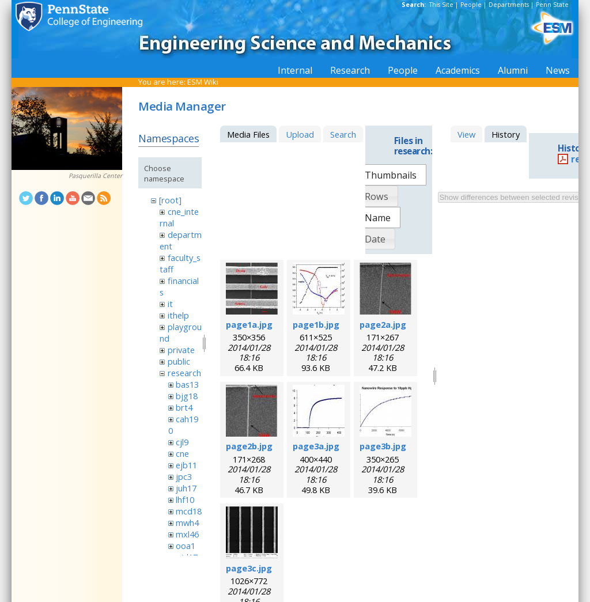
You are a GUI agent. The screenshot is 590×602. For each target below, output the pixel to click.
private (181, 349)
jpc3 (184, 476)
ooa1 (185, 545)
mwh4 (187, 522)
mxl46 (187, 534)
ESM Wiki (202, 82)
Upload (300, 134)
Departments (509, 5)
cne (182, 453)
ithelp (178, 315)
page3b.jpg (383, 446)
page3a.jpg (316, 446)
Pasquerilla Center (95, 176)
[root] (170, 200)
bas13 (187, 384)
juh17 (186, 488)
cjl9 (182, 442)
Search (343, 134)
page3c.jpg (249, 568)
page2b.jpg (249, 446)
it (170, 303)
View (466, 134)
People (471, 5)
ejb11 (186, 465)
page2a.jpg (383, 324)
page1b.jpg (316, 324)
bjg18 (187, 396)
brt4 (184, 407)
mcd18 (189, 511)
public (179, 361)
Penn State (552, 5)
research (184, 372)
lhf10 (185, 499)
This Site (441, 5)
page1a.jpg (249, 324)
